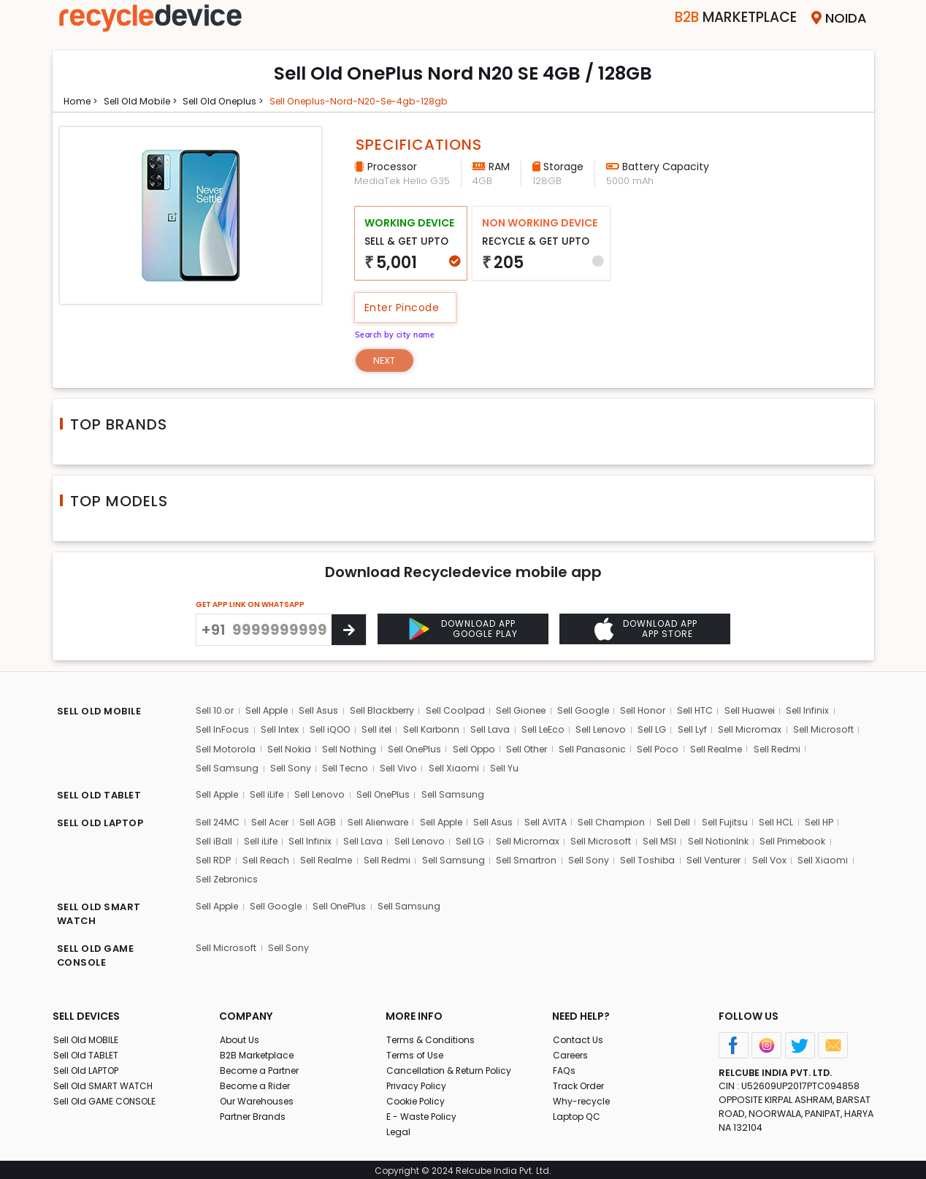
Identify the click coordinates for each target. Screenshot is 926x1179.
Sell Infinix (830, 712)
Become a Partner (262, 1066)
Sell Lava (501, 731)
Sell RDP (214, 857)
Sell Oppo (555, 749)
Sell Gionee (535, 712)
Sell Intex (281, 731)
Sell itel (383, 731)
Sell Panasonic (679, 749)
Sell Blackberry (391, 712)
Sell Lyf (707, 731)
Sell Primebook (803, 839)
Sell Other (612, 749)
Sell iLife (271, 794)
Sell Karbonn (440, 731)
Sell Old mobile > (147, 101)
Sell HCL (799, 820)
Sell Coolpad (466, 712)
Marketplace (716, 18)
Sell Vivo (461, 768)
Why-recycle (582, 1097)
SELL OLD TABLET (102, 795)
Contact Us (578, 1035)
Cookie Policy (418, 1097)
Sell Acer (273, 820)
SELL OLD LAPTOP (103, 821)
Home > (82, 101)
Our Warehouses (259, 1097)
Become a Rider (257, 1081)
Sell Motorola (300, 749)
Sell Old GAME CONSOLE (108, 1097)
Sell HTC (714, 712)
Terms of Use (417, 1051)
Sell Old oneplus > (237, 101)
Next (387, 360)
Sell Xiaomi (517, 768)
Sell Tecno (407, 768)
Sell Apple (270, 712)
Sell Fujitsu (746, 820)
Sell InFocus (223, 731)
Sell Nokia (364, 749)
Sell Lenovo (615, 731)
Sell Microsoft (227, 749)
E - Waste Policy (423, 1112)
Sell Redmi (220, 768)
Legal (398, 1127)
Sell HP (843, 820)
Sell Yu (568, 768)
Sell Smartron (535, 857)
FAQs (564, 1066)
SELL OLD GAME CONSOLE (98, 953)
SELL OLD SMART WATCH (101, 911)
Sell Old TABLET (87, 1051)
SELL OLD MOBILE (102, 713)
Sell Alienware (387, 820)
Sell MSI (666, 839)
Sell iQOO (334, 731)
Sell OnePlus (492, 749)
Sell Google (599, 712)
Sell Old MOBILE (88, 1035)
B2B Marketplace (259, 1051)
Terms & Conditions (432, 1035)
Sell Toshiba (658, 857)
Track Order (580, 1081)
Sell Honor (661, 712)
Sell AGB (324, 820)
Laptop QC (577, 1112)
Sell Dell (694, 820)
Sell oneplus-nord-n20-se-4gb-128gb (383, 101)
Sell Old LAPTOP (89, 1066)
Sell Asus (324, 712)
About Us (240, 1035)
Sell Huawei (770, 712)
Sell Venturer (727, 857)
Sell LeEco (555, 731)
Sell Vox (786, 857)
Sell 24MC (219, 820)
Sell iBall (215, 839)
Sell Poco (746, 749)
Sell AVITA (563, 820)
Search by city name (400, 332)
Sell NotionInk (725, 839)
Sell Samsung (288, 768)
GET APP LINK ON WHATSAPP (250, 605)
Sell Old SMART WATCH (106, 1081)
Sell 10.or (216, 712)
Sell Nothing (425, 749)
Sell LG (667, 731)
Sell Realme (806, 749)
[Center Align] (349, 631)
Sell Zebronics (229, 876)
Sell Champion (631, 820)
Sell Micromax (766, 731)
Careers (572, 1051)
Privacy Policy (418, 1081)
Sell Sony (351, 768)
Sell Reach (268, 857)
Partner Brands (254, 1112)
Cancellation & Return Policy (452, 1066)
